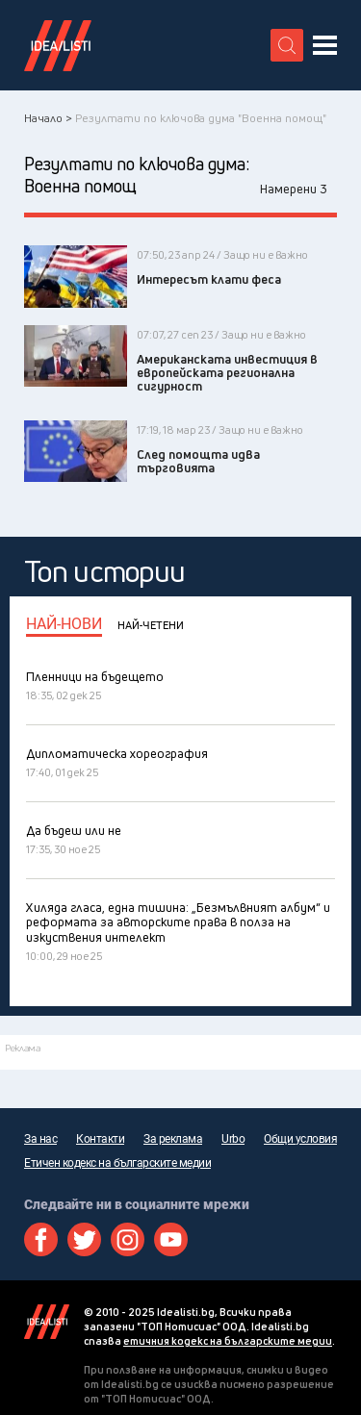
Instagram (127, 1239)
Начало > (48, 118)
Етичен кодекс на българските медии (117, 1163)
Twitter (84, 1239)
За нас (40, 1139)
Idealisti (46, 1321)
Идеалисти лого (57, 45)
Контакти (100, 1139)
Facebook (41, 1239)
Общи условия (300, 1139)
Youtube (171, 1239)
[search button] (287, 45)
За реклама (172, 1139)
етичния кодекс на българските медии (227, 1340)
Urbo (233, 1139)
